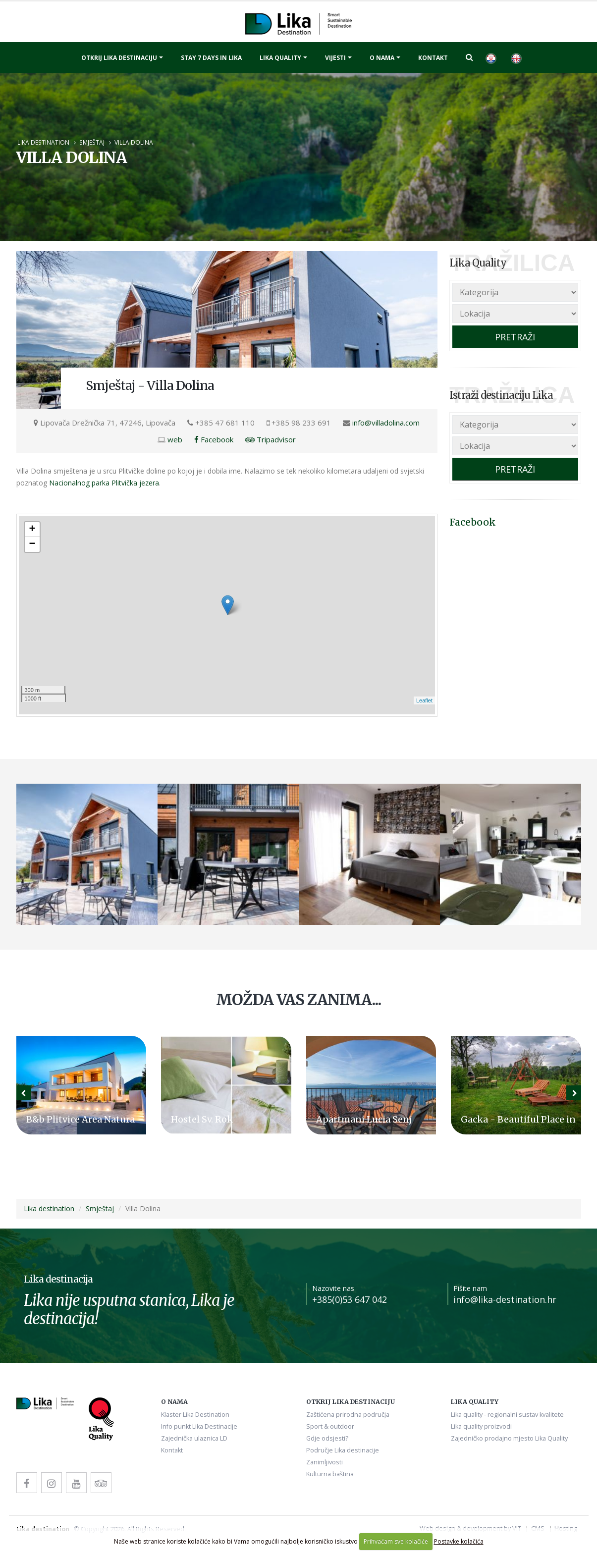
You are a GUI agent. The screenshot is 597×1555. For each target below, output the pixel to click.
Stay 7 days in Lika (211, 58)
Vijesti (335, 58)
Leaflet (424, 700)
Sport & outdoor (330, 1426)
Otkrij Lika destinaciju (119, 58)
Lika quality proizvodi (481, 1426)
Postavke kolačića (459, 1541)
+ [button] (32, 529)
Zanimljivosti (324, 1462)
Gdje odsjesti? (327, 1438)
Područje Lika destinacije (342, 1450)
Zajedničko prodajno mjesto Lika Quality (509, 1438)
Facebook (213, 439)
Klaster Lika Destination (195, 1414)
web (174, 439)
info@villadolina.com (386, 423)
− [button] (32, 544)
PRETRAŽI (515, 337)
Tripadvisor (270, 439)
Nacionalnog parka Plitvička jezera (104, 482)
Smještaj (92, 142)
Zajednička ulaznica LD (194, 1438)
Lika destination (43, 142)
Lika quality (280, 58)
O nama (382, 58)
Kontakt (433, 58)
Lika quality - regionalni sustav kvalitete (507, 1414)
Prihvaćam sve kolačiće (396, 1541)
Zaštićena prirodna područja (347, 1414)
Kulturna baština (330, 1474)
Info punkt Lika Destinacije (199, 1426)
